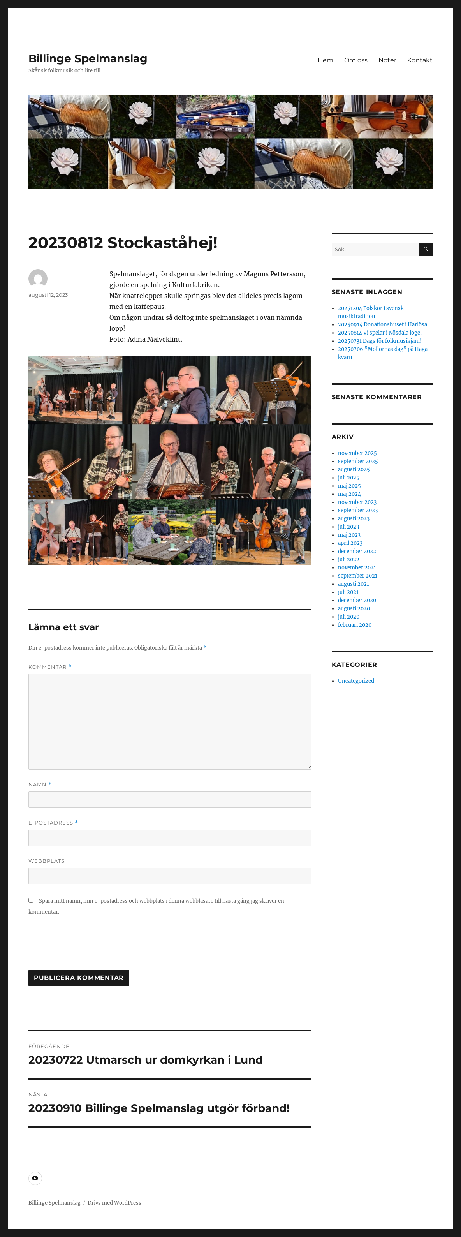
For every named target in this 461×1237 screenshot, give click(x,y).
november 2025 (357, 453)
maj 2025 (349, 486)
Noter (387, 60)
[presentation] (87, 947)
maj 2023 (349, 535)
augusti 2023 (354, 518)
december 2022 (357, 551)
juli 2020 (348, 616)
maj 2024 (349, 494)
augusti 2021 (353, 584)
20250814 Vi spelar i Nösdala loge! (380, 333)
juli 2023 (348, 526)
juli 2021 (348, 592)
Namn (40, 784)
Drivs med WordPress (114, 1203)
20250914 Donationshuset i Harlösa (382, 324)
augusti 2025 (354, 469)
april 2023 (350, 543)
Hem (325, 60)
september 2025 (358, 461)
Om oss (356, 60)
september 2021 (357, 576)
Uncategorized (356, 681)
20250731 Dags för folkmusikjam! (380, 341)
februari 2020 (354, 625)
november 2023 (357, 502)
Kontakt (420, 60)
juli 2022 (348, 559)
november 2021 (357, 567)
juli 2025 (348, 477)
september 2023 (358, 510)
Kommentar (50, 667)
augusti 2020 (354, 608)
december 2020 (357, 600)
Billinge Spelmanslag (88, 58)
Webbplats (46, 861)
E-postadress (53, 822)
